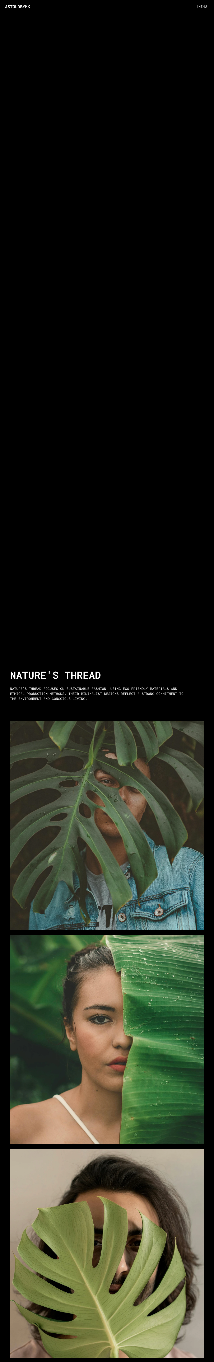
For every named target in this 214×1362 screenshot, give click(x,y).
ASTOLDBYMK (17, 6)
